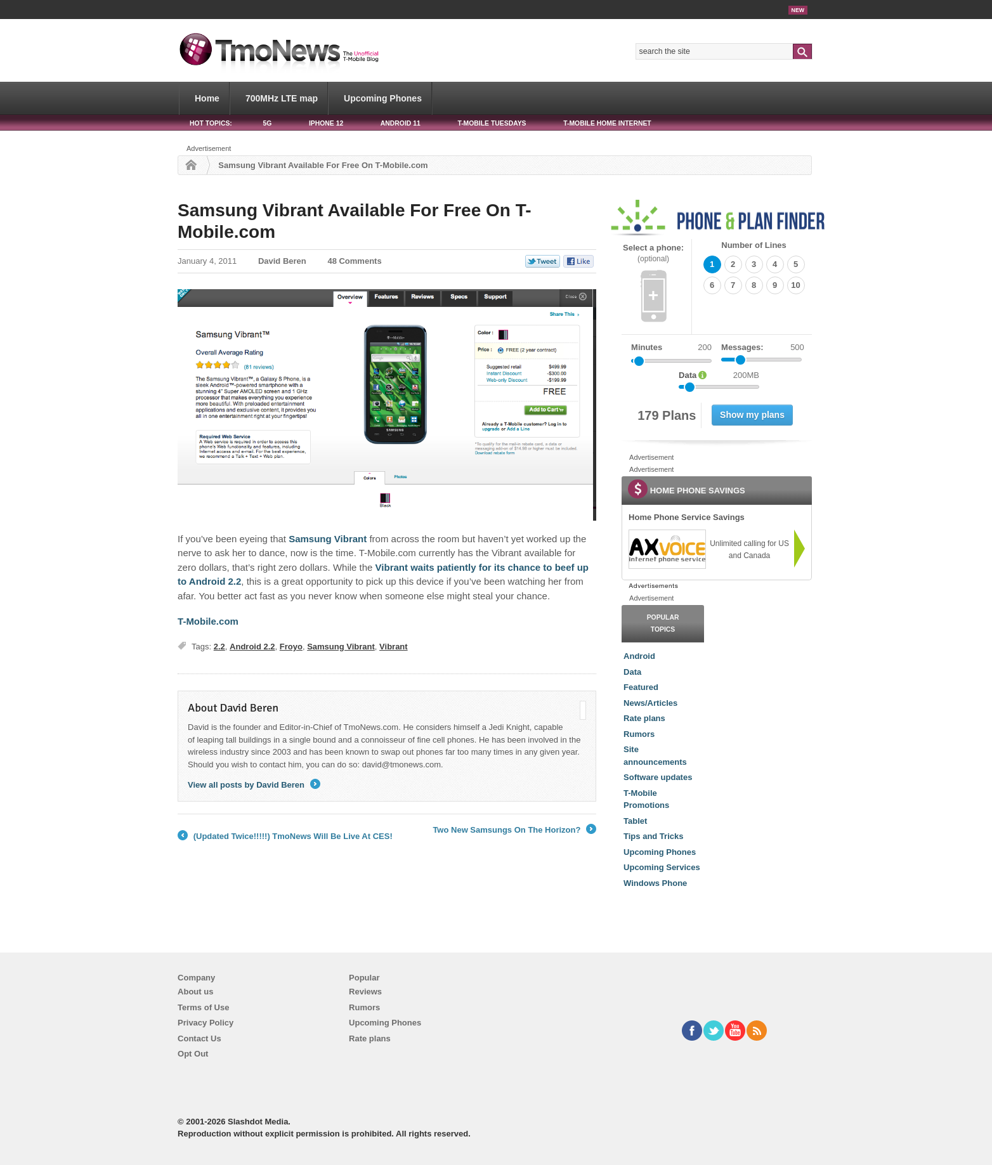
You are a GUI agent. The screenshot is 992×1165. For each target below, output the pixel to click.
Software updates (657, 777)
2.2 (219, 646)
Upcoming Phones (383, 98)
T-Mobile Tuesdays (491, 123)
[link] (667, 549)
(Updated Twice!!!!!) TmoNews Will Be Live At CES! (285, 836)
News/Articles (650, 703)
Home (207, 98)
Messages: (762, 347)
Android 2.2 (252, 646)
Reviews (365, 991)
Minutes (646, 347)
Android (639, 656)
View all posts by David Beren (254, 785)
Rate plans (644, 718)
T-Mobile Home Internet (607, 123)
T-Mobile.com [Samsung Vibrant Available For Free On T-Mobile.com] (208, 621)
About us (195, 991)
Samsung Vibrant (341, 646)
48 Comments (354, 261)
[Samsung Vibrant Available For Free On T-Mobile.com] (387, 405)
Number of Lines (753, 245)
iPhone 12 (326, 123)
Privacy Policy (205, 1022)
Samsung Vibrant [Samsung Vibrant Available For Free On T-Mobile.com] (328, 538)
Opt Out (193, 1053)
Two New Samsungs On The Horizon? (514, 830)
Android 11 (401, 123)
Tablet (635, 821)
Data (632, 672)
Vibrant (393, 646)
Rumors (639, 734)
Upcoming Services (661, 867)
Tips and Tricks (653, 836)
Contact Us (199, 1038)
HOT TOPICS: (211, 123)
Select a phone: (653, 253)
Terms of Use (203, 1007)
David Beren (282, 261)
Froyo (291, 646)
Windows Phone (655, 883)
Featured (640, 687)
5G (267, 123)
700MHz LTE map (281, 98)
